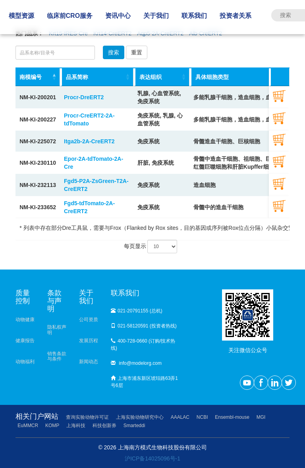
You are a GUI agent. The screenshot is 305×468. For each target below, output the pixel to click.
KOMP (52, 425)
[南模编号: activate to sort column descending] (37, 77)
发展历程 (88, 340)
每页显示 (151, 246)
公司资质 (88, 319)
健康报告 (25, 340)
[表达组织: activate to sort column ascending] (161, 77)
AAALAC (180, 417)
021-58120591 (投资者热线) (144, 326)
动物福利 (25, 361)
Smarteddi (134, 425)
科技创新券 (104, 425)
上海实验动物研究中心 (140, 417)
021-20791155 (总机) (136, 311)
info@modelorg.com (136, 363)
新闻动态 (88, 361)
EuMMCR (27, 425)
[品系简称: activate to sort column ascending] (96, 77)
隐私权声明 (56, 329)
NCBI (202, 417)
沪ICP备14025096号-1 (152, 458)
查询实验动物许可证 (87, 417)
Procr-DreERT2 (84, 97)
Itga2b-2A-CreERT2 (89, 141)
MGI (261, 417)
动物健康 (25, 319)
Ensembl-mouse (232, 417)
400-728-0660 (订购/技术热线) (143, 344)
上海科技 (75, 425)
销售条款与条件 (56, 356)
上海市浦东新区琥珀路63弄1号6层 (144, 382)
